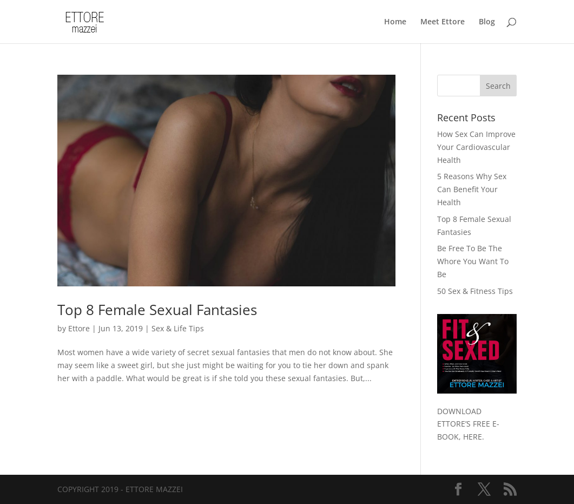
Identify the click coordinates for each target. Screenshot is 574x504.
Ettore (79, 328)
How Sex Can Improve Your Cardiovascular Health (476, 147)
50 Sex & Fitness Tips (475, 291)
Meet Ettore (442, 22)
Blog (487, 22)
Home (395, 22)
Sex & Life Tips (177, 328)
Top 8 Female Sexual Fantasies (157, 309)
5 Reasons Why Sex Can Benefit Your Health (471, 189)
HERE (472, 436)
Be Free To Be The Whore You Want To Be (473, 261)
